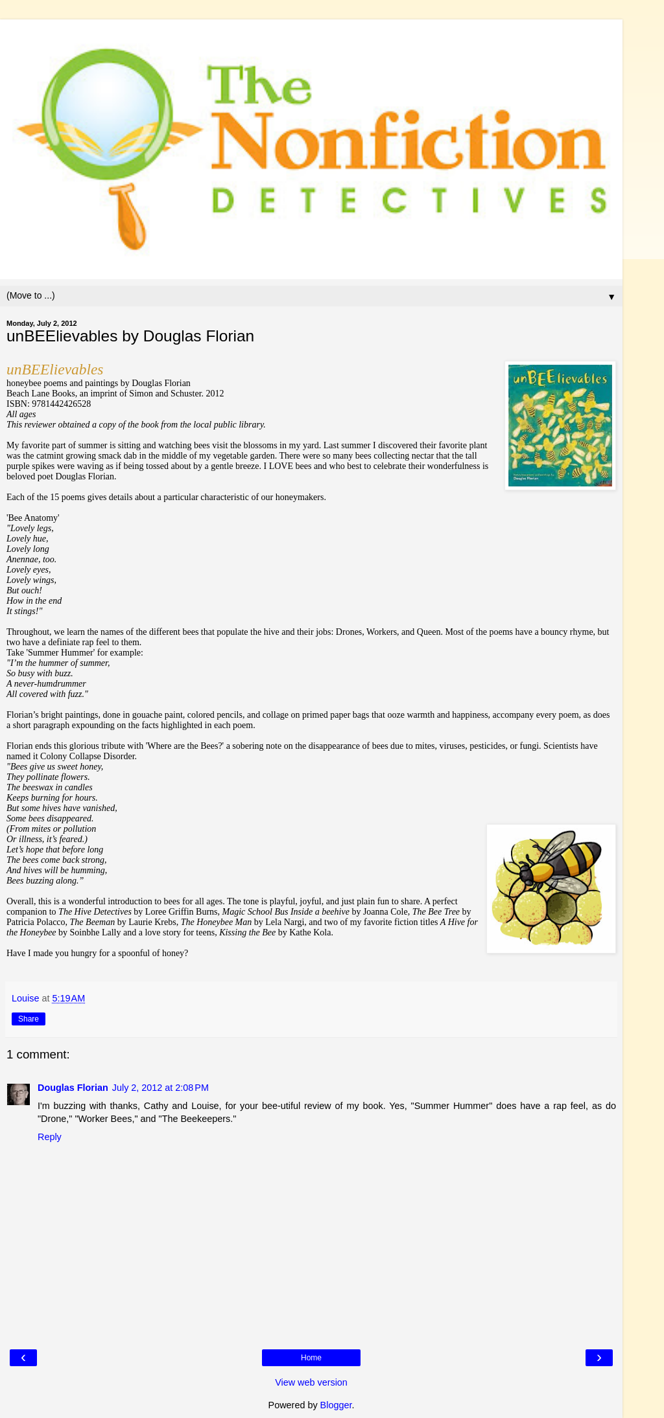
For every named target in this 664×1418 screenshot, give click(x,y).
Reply (50, 1137)
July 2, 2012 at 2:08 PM (160, 1087)
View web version (311, 1382)
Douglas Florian (73, 1087)
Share (28, 1018)
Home (311, 1357)
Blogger (336, 1405)
